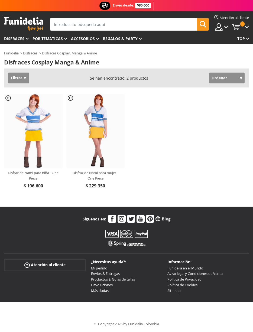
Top (241, 38)
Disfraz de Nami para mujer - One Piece (95, 175)
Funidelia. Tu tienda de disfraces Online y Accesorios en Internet (23, 24)
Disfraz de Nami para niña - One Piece (33, 175)
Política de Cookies (182, 284)
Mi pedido (99, 268)
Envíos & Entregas (105, 273)
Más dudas (100, 290)
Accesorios (83, 38)
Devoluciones (102, 284)
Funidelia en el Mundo (185, 268)
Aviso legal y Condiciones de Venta (195, 273)
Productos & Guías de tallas (113, 279)
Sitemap (174, 290)
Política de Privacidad (184, 279)
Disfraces (14, 38)
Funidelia (11, 53)
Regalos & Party (120, 38)
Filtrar (16, 77)
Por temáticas (48, 38)
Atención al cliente (45, 265)
